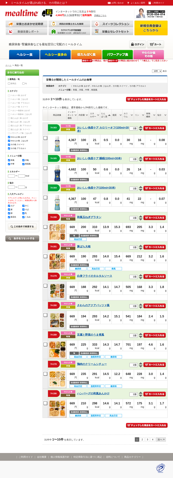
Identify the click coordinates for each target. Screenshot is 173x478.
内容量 (82, 115)
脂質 (115, 115)
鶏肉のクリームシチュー (92, 364)
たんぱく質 (104, 115)
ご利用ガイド (158, 3)
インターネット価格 (72, 115)
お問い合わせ (118, 3)
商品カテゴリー (132, 457)
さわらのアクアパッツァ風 (93, 305)
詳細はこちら (100, 15)
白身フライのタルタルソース (94, 275)
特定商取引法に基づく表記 (87, 457)
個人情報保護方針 (60, 457)
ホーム (8, 65)
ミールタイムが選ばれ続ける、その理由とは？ (36, 2)
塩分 (159, 115)
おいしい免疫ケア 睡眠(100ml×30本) (99, 158)
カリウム (126, 115)
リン (137, 115)
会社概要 (41, 457)
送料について (113, 457)
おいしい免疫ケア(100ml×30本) (96, 187)
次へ (160, 439)
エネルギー (93, 115)
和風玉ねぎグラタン (89, 217)
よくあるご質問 (138, 3)
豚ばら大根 (84, 246)
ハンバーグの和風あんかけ (93, 393)
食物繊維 (148, 115)
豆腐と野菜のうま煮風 (90, 334)
